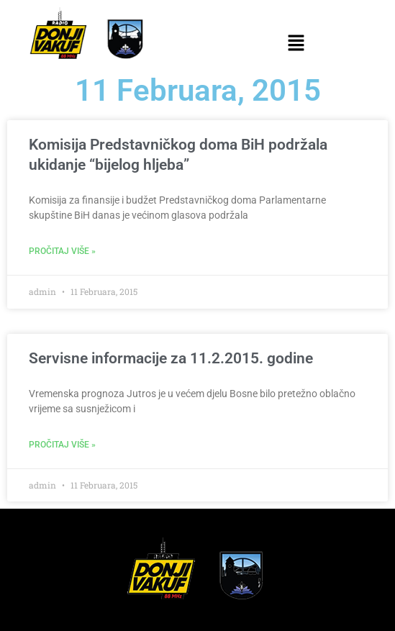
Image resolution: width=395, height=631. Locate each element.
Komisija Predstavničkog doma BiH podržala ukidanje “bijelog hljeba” (178, 154)
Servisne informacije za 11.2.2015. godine (171, 358)
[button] (296, 44)
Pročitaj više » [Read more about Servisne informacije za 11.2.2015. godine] (62, 445)
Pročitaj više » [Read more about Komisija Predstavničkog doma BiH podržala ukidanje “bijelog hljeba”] (62, 251)
